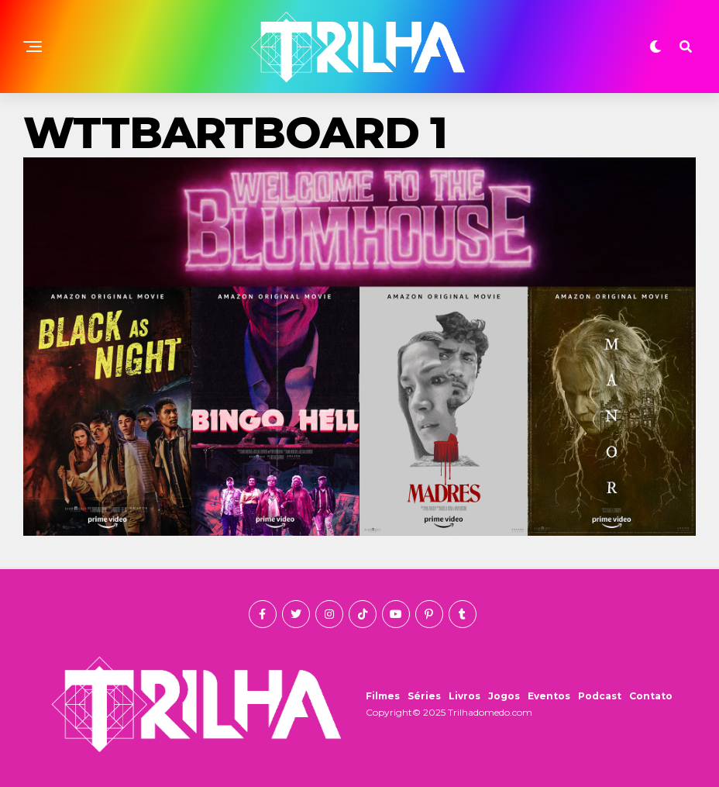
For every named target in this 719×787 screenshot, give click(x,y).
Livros (464, 696)
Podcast (599, 696)
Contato (651, 696)
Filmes (383, 696)
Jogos (504, 696)
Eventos (549, 696)
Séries (424, 696)
